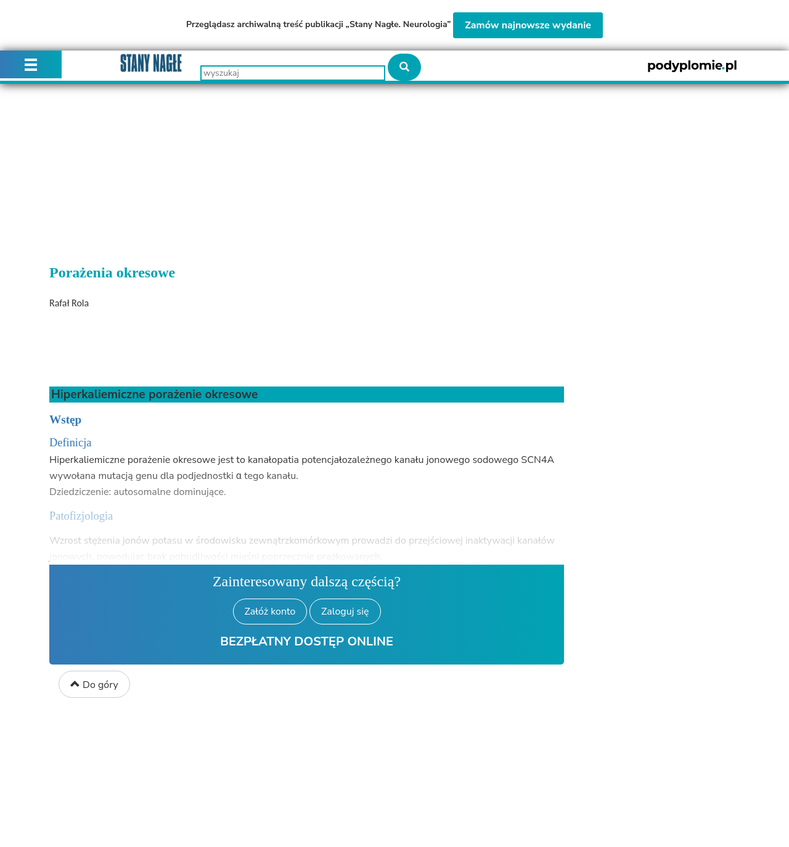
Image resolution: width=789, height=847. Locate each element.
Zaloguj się (345, 611)
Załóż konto (270, 611)
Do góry (94, 685)
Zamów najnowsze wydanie (528, 25)
